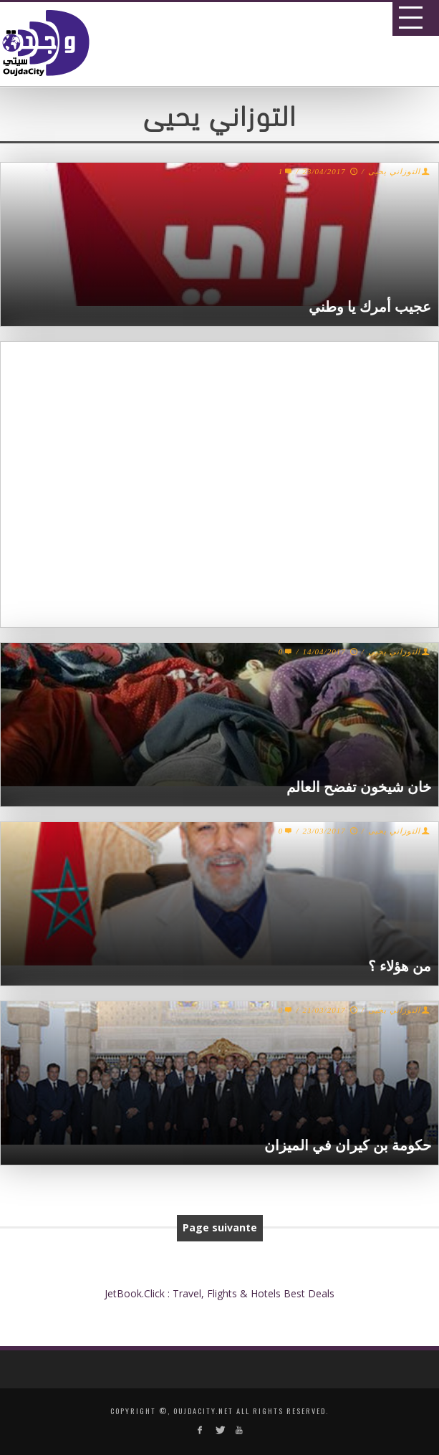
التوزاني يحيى (394, 171)
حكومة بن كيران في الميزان (347, 1145)
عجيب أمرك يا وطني (370, 307)
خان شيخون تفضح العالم (358, 787)
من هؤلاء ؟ (399, 966)
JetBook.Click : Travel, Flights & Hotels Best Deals (219, 1293)
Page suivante (220, 1227)
